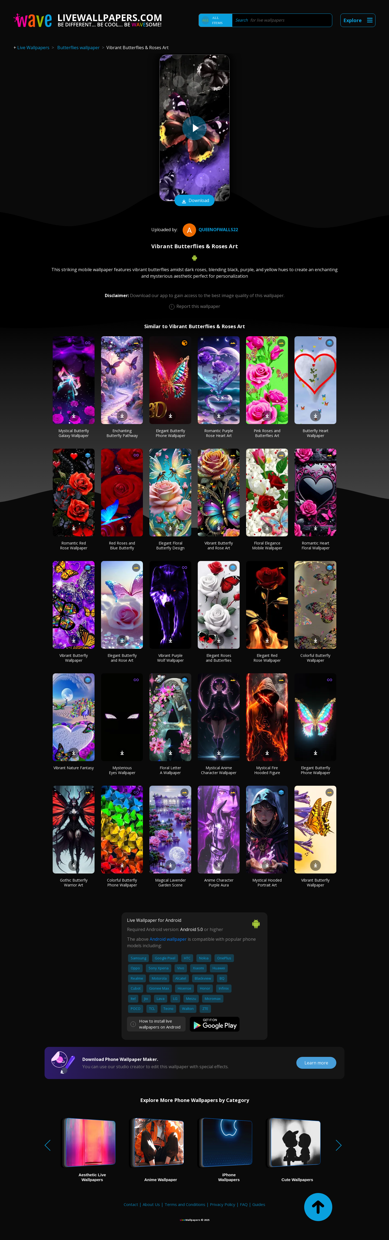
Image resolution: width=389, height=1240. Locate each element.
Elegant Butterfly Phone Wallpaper (170, 433)
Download (194, 200)
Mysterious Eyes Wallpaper (122, 770)
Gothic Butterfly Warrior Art (74, 883)
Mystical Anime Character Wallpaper (218, 770)
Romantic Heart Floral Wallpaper (315, 545)
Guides (258, 1204)
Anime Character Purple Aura (218, 883)
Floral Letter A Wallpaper (170, 770)
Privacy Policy (222, 1204)
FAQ (244, 1204)
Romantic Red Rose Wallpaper (73, 545)
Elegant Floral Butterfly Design (170, 545)
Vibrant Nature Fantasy (73, 767)
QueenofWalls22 (209, 230)
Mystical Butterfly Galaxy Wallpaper (73, 433)
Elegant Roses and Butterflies (219, 658)
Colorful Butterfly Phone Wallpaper (122, 883)
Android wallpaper (168, 939)
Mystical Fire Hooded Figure (267, 770)
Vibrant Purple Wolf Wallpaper (170, 658)
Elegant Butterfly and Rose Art (122, 658)
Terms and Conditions (185, 1204)
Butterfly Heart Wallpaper (315, 433)
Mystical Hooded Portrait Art (267, 883)
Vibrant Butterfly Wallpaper (73, 658)
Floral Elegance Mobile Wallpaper (267, 545)
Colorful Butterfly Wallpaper (315, 658)
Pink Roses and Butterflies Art (267, 433)
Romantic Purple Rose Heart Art (218, 433)
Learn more (316, 1063)
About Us (151, 1204)
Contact (131, 1204)
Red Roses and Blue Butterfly (122, 545)
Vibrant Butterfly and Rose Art (218, 545)
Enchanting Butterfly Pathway (122, 433)
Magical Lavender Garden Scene (170, 883)
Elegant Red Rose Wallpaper (267, 658)
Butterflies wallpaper (78, 48)
